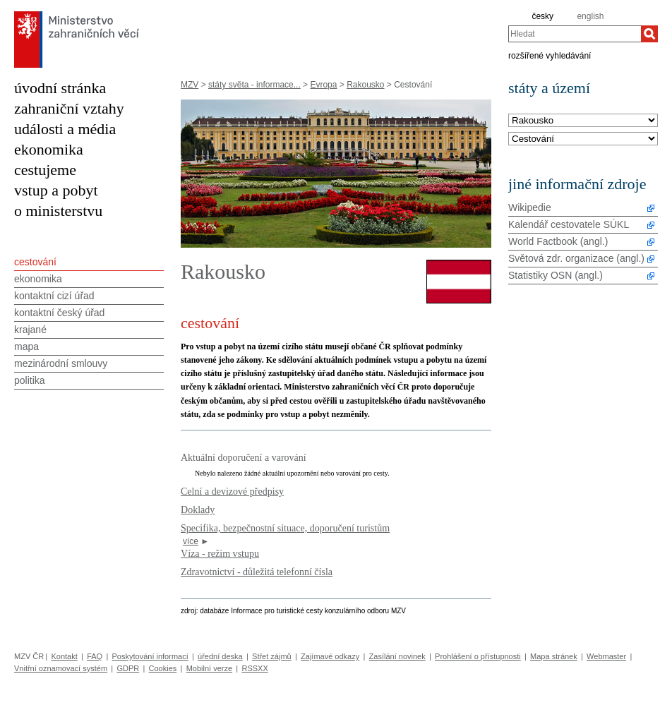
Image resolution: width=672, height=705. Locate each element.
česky (542, 16)
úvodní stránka (60, 88)
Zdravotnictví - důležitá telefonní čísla (256, 571)
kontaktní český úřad (59, 312)
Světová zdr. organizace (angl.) (576, 258)
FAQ (94, 656)
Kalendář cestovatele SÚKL (568, 224)
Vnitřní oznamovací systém (60, 668)
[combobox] (574, 33)
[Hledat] (649, 33)
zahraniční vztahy (69, 108)
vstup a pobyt (56, 190)
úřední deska (220, 656)
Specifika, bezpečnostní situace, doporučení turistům (285, 528)
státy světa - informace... (254, 85)
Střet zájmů (272, 656)
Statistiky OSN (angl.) (555, 275)
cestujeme (45, 170)
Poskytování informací (150, 656)
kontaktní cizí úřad (54, 295)
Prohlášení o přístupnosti (478, 656)
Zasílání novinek (397, 656)
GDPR (127, 668)
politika (29, 380)
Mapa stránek (553, 656)
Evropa (323, 85)
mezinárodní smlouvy (60, 363)
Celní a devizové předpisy (232, 491)
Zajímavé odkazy (330, 656)
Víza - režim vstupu (220, 553)
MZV (189, 85)
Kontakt (64, 656)
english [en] (590, 16)
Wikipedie (529, 207)
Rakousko (365, 85)
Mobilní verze (209, 668)
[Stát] (583, 121)
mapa (26, 346)
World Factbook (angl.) (558, 241)
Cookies (163, 668)
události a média (65, 129)
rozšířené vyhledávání (549, 55)
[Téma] (583, 139)
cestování (35, 261)
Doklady (198, 509)
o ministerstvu (58, 210)
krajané (30, 329)
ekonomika (48, 149)
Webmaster (606, 656)
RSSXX (254, 668)
